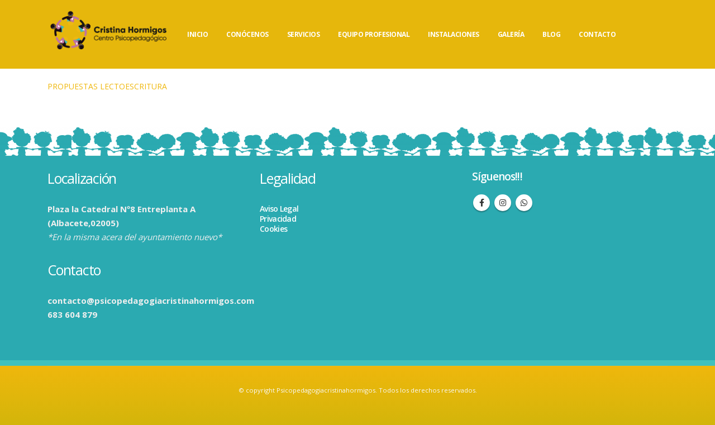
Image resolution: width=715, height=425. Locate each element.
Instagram (502, 202)
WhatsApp (524, 202)
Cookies (273, 228)
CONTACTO (597, 34)
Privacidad (278, 218)
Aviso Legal (279, 208)
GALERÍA (511, 34)
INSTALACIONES (453, 34)
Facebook (481, 202)
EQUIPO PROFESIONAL (373, 34)
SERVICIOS (303, 34)
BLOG (551, 34)
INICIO (197, 34)
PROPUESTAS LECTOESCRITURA (107, 86)
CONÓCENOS (247, 34)
